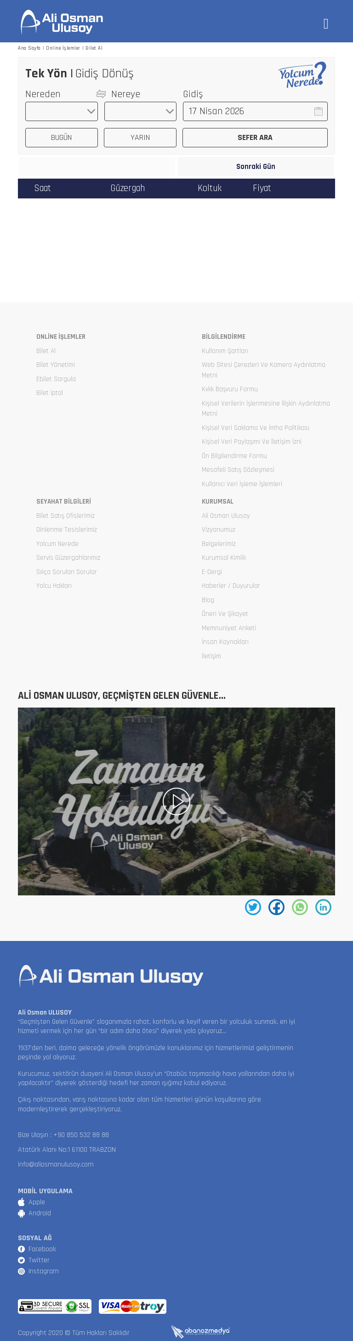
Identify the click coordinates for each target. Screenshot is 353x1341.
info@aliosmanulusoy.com (56, 1164)
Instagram (43, 1271)
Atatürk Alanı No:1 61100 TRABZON (67, 1150)
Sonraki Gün (255, 167)
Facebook (42, 1249)
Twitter (39, 1260)
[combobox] (61, 111)
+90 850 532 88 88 (81, 1135)
